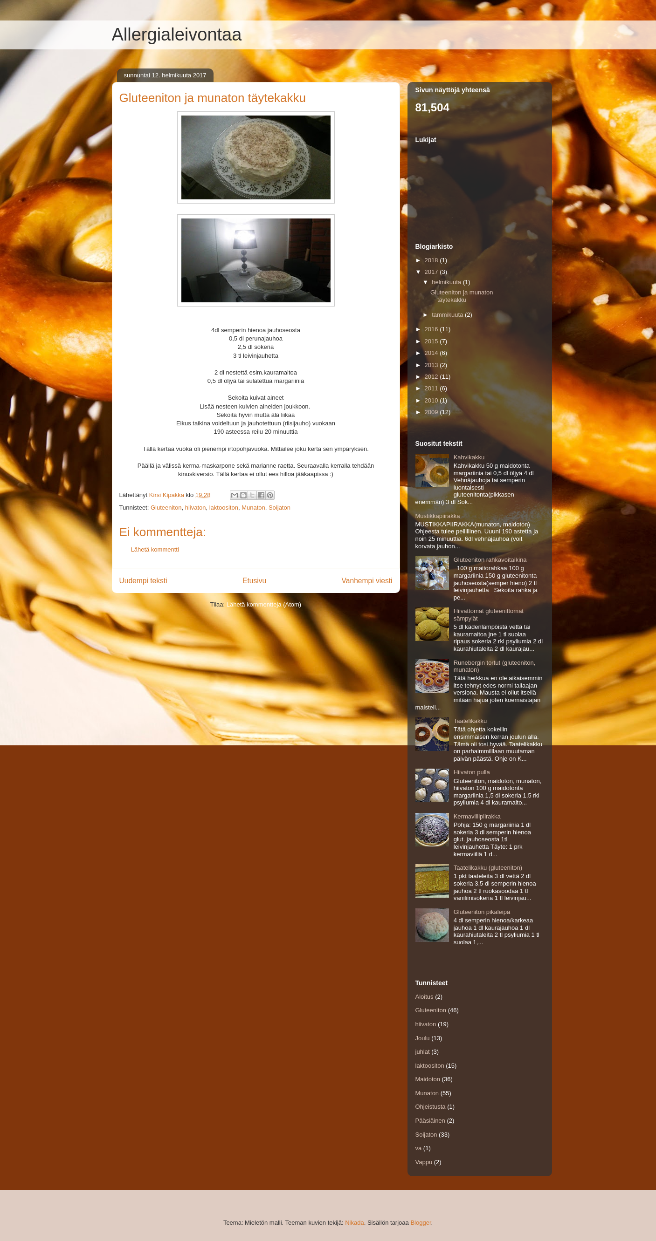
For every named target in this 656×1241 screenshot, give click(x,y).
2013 (432, 364)
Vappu (424, 1162)
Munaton (253, 507)
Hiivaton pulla (472, 772)
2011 (432, 388)
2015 (432, 341)
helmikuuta (447, 282)
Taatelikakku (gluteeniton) (488, 867)
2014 (432, 352)
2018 (432, 260)
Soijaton (279, 507)
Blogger (420, 1222)
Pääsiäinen (430, 1120)
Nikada (354, 1222)
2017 (432, 271)
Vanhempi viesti (367, 581)
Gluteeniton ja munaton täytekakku (461, 296)
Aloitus (424, 996)
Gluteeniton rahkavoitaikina (490, 559)
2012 (432, 376)
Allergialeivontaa (177, 34)
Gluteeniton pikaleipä (482, 911)
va (418, 1148)
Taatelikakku (470, 720)
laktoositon (223, 507)
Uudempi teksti (143, 581)
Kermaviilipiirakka (477, 816)
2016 (432, 329)
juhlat (422, 1051)
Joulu (422, 1038)
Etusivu (254, 581)
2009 (432, 412)
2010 (432, 400)
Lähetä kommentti (155, 549)
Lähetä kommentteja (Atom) (264, 604)
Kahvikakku (469, 457)
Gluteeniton (166, 507)
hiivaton (195, 507)
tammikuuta (448, 314)
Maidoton (427, 1079)
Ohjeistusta (430, 1106)
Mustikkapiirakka (437, 515)
